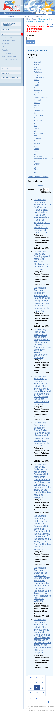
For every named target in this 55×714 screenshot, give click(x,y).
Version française (10, 13)
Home (12, 16)
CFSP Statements (8, 40)
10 (31, 693)
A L (10, 78)
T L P (9, 24)
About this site (35, 1)
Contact (39, 16)
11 (37, 693)
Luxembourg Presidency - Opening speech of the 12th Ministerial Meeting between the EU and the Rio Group (42, 260)
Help (26, 1)
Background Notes (8, 53)
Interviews (5, 47)
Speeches (5, 44)
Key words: (31, 35)
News (34, 19)
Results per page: (35, 189)
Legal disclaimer (48, 1)
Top (47, 702)
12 (43, 693)
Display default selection (38, 177)
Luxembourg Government (45, 710)
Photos (4, 63)
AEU (7, 73)
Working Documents (9, 56)
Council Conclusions (9, 60)
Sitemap (26, 16)
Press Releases (7, 37)
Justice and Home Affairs (37, 148)
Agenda (4, 50)
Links (33, 16)
